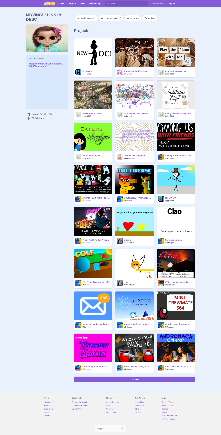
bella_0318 (169, 74)
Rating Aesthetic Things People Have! (179, 113)
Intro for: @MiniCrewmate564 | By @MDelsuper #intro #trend (179, 324)
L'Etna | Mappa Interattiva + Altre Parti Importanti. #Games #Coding (179, 282)
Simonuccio (170, 285)
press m (127, 240)
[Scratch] (50, 3)
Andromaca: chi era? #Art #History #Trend (179, 366)
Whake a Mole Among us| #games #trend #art (138, 366)
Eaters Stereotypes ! (91, 155)
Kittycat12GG (129, 243)
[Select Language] (110, 428)
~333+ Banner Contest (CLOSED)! (96, 113)
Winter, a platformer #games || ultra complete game (138, 324)
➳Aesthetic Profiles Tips (135, 71)
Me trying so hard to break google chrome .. (138, 113)
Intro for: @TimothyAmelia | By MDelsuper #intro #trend (96, 366)
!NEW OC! (87, 71)
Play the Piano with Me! (176, 71)
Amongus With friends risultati (179, 155)
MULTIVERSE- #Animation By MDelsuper (138, 198)
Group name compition (134, 155)
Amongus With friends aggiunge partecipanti (96, 198)
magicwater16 (129, 158)
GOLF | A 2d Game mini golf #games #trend (96, 282)
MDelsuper (169, 158)
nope (126, 282)
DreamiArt (128, 74)
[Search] (108, 3)
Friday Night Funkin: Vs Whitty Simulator (96, 240)
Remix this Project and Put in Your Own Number (96, 324)
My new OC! (170, 198)
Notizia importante (173, 240)
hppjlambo (86, 74)
